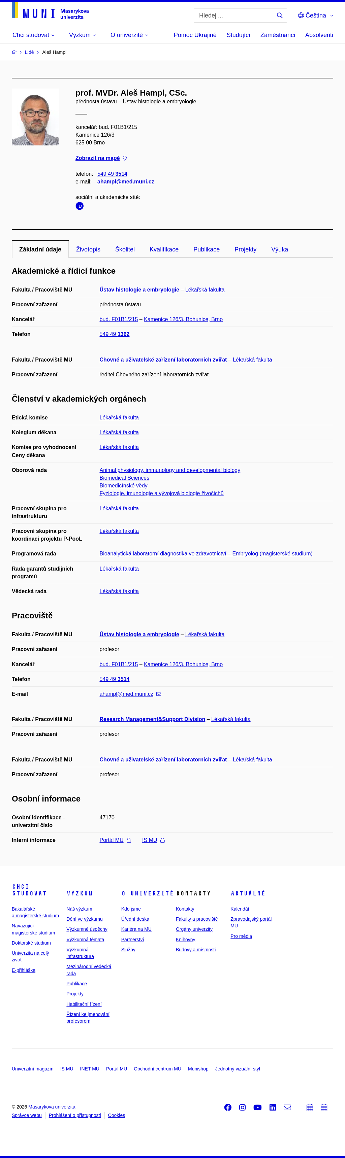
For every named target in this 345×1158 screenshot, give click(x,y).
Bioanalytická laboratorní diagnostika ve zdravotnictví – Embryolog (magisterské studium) (206, 553)
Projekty (245, 249)
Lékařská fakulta (205, 290)
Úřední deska (135, 919)
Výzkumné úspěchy (86, 929)
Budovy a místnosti (196, 949)
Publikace (206, 249)
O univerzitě (147, 893)
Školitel (125, 249)
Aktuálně (247, 893)
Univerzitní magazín (33, 1068)
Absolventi (319, 35)
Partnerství (132, 939)
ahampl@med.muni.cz (125, 181)
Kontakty (185, 909)
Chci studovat (29, 890)
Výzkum (79, 893)
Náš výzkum (79, 909)
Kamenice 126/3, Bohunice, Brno (183, 319)
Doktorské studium (31, 943)
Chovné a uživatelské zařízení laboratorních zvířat (163, 360)
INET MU (89, 1068)
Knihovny (185, 939)
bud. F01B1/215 (119, 319)
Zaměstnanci (277, 35)
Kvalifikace (164, 249)
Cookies (116, 1115)
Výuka (279, 249)
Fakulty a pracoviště (197, 919)
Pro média (241, 936)
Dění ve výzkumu (84, 919)
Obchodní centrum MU (157, 1068)
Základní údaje (40, 249)
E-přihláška (23, 970)
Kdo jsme (131, 909)
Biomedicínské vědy (124, 485)
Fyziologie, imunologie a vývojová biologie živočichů (162, 493)
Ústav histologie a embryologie (140, 290)
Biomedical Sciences (125, 478)
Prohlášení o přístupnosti (75, 1115)
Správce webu (27, 1115)
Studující (238, 35)
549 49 (112, 174)
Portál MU (115, 840)
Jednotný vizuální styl (237, 1068)
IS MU (153, 840)
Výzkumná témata (85, 939)
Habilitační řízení (83, 1004)
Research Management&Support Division (153, 719)
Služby (128, 949)
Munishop (198, 1068)
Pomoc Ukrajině (195, 35)
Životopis (88, 249)
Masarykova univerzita (51, 1107)
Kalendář (239, 909)
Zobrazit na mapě (101, 158)
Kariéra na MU (136, 929)
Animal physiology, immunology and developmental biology (170, 470)
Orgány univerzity (194, 929)
